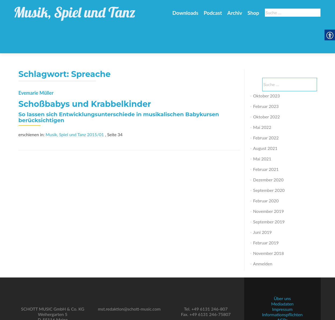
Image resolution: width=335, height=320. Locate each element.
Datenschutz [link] (282, 305)
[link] (75, 11)
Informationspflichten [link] (282, 294)
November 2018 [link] (268, 226)
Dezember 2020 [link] (268, 153)
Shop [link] (253, 13)
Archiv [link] (234, 13)
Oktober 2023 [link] (266, 69)
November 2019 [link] (268, 184)
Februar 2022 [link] (266, 111)
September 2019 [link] (268, 195)
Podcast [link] (213, 13)
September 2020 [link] (268, 163)
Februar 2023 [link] (266, 79)
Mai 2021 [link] (262, 132)
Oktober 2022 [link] (266, 90)
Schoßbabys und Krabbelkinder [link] (85, 78)
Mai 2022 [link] (262, 100)
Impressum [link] (282, 289)
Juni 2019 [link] (262, 205)
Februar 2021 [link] (266, 142)
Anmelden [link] (262, 237)
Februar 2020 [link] (266, 174)
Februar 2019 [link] (266, 216)
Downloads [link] (185, 13)
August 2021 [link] (265, 121)
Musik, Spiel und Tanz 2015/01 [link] (75, 108)
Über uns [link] (282, 278)
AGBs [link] (282, 300)
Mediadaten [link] (282, 283)
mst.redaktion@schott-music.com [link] (129, 288)
